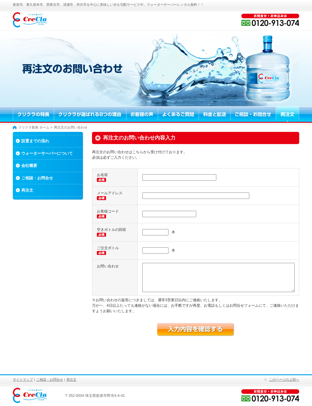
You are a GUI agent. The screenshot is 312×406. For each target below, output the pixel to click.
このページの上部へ (284, 379)
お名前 (102, 175)
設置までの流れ (35, 141)
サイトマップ (23, 379)
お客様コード (108, 211)
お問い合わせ (108, 266)
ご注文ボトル (108, 248)
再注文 (27, 190)
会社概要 (29, 165)
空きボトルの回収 (111, 230)
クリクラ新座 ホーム (33, 127)
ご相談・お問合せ (37, 178)
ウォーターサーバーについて (47, 153)
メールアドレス (109, 193)
